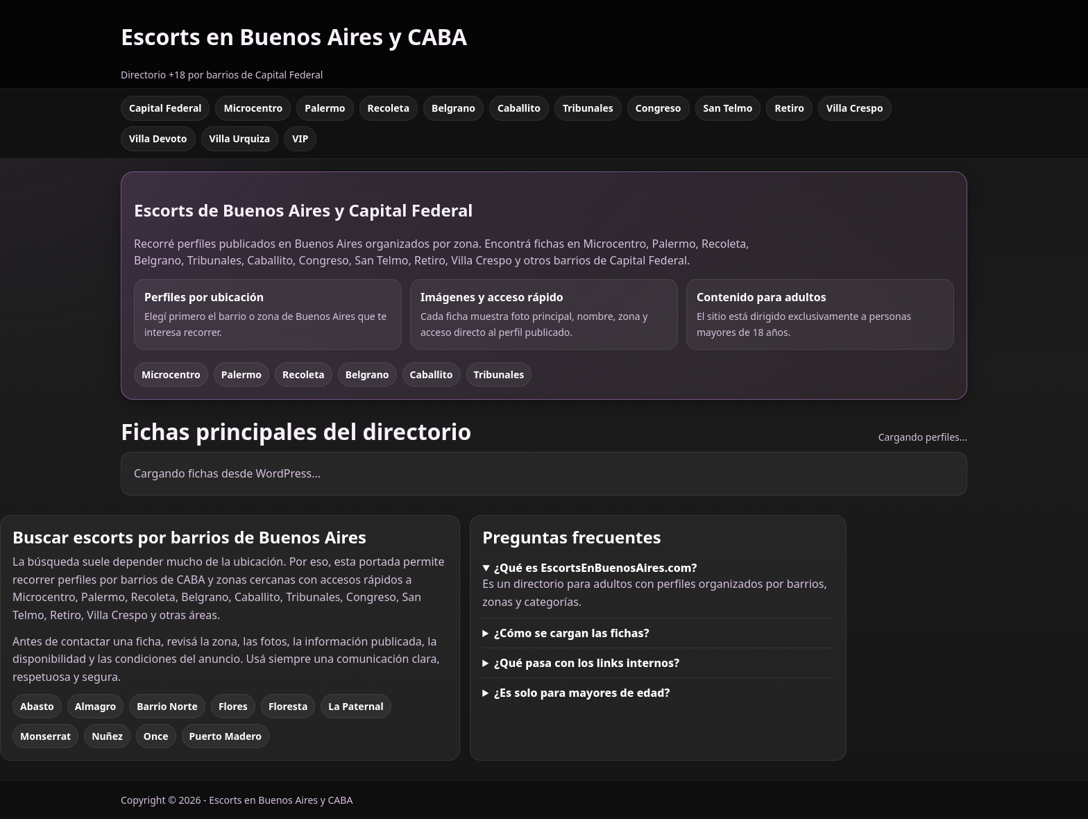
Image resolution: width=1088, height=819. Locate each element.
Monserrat (45, 736)
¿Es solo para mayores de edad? (582, 692)
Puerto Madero (225, 736)
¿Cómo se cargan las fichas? (571, 633)
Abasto (37, 706)
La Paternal (355, 706)
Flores (233, 706)
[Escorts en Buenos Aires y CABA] (294, 44)
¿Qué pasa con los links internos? (586, 662)
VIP (300, 138)
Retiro (789, 108)
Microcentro (252, 108)
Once (156, 736)
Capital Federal (165, 108)
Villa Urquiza (240, 138)
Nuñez (107, 736)
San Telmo (728, 108)
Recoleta (389, 108)
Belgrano (453, 108)
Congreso (658, 108)
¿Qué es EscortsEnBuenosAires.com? (595, 567)
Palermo (325, 108)
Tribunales (588, 108)
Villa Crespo (854, 108)
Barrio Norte (167, 706)
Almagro (95, 706)
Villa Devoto (158, 138)
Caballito (519, 108)
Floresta (288, 706)
